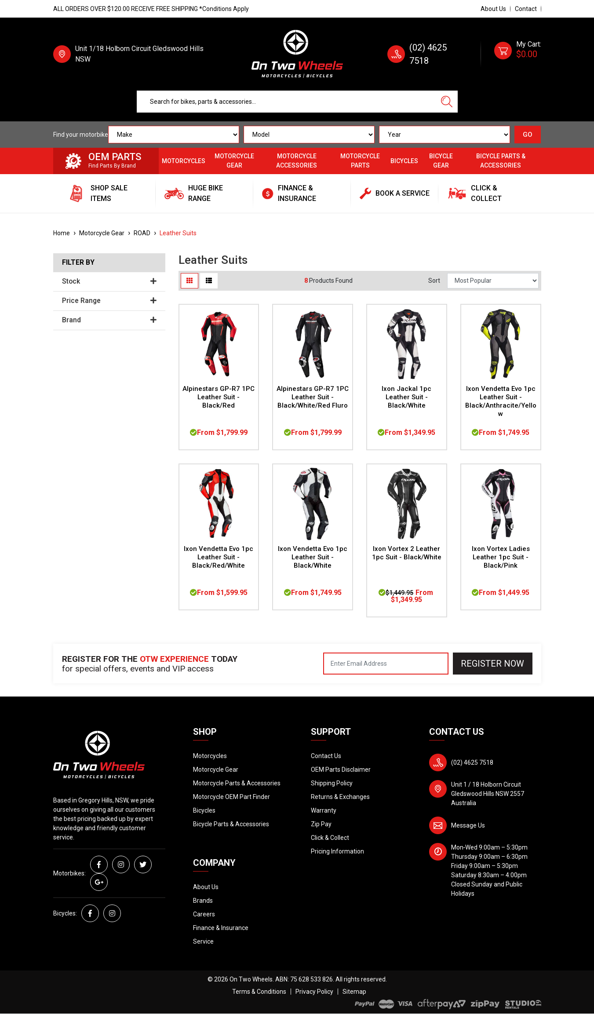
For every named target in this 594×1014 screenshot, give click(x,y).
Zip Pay (321, 824)
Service (203, 941)
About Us (493, 9)
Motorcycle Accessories (296, 161)
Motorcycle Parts (360, 161)
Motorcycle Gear (234, 161)
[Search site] (447, 102)
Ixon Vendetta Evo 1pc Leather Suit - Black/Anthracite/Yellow (500, 401)
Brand (109, 320)
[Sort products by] (493, 280)
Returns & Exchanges (340, 796)
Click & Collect (330, 837)
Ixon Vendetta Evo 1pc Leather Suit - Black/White (312, 557)
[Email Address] (385, 664)
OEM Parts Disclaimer (341, 769)
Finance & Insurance (220, 927)
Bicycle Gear (441, 161)
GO (527, 135)
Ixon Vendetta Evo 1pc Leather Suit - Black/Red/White (218, 557)
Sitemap (354, 991)
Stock (109, 281)
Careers (204, 914)
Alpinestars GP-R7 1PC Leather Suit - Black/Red (218, 397)
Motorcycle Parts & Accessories (237, 783)
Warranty (323, 810)
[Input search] (286, 102)
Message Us (468, 825)
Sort (434, 280)
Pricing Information (337, 851)
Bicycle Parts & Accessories (500, 161)
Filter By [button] (78, 262)
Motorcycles (183, 160)
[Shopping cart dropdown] (517, 54)
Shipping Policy (332, 783)
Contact (526, 9)
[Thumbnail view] (189, 280)
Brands (203, 900)
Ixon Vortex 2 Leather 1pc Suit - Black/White (406, 553)
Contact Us (326, 755)
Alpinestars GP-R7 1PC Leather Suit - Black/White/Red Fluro (313, 397)
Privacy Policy (314, 991)
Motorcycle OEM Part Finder (231, 796)
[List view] (209, 280)
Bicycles (404, 160)
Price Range (109, 301)
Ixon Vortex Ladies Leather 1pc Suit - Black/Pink (501, 557)
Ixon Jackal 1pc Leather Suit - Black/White (406, 397)
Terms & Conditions (259, 991)
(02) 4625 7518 (472, 762)
